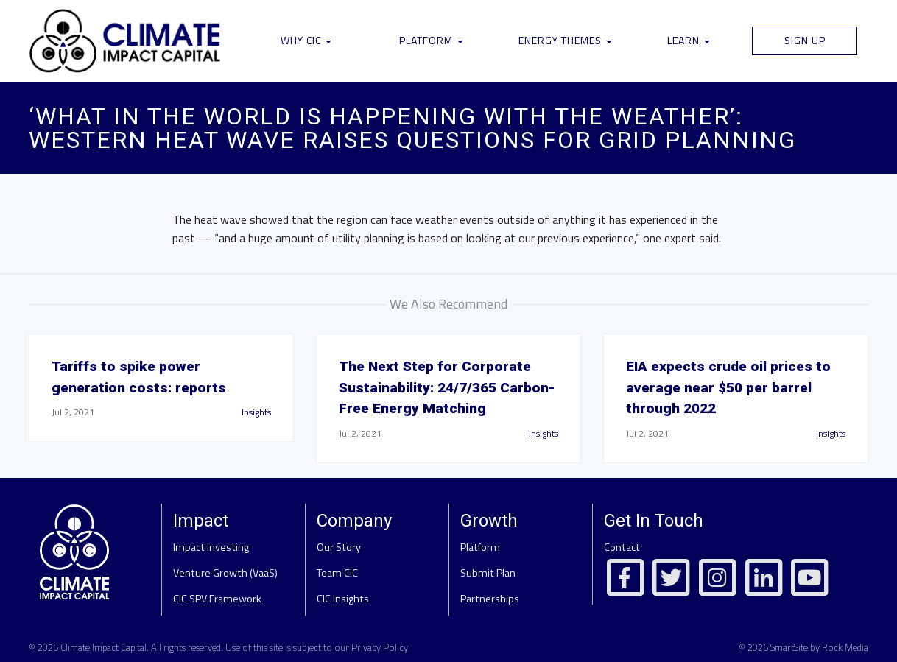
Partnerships (489, 599)
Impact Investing (211, 547)
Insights (256, 412)
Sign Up (805, 40)
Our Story (339, 547)
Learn (688, 40)
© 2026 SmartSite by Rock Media (803, 647)
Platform (431, 40)
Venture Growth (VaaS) (225, 573)
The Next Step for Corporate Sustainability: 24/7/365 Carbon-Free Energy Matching (447, 388)
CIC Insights (343, 599)
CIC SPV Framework (217, 599)
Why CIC (306, 40)
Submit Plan (488, 573)
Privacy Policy (379, 647)
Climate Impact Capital (103, 647)
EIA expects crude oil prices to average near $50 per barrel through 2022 (728, 388)
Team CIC (337, 573)
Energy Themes (565, 40)
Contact (622, 547)
